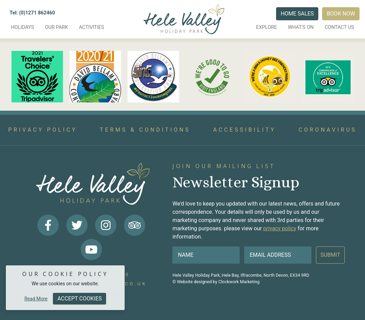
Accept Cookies (79, 298)
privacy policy (279, 228)
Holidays (22, 27)
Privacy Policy (42, 129)
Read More (35, 298)
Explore (266, 27)
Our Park (56, 27)
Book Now (341, 13)
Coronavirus (327, 129)
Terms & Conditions (145, 129)
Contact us (339, 27)
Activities (91, 27)
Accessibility (244, 129)
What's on (300, 27)
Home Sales (297, 13)
